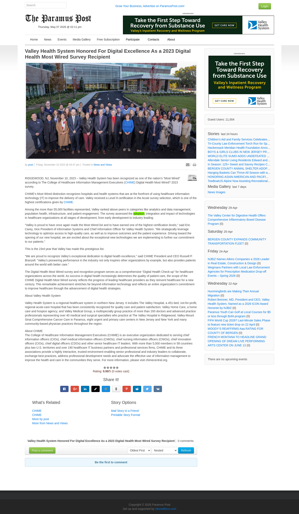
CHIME (129, 182)
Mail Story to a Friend (125, 410)
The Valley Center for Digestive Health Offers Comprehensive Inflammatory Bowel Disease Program (237, 219)
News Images (216, 192)
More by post (40, 419)
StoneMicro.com (165, 508)
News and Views (103, 164)
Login (264, 6)
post (30, 164)
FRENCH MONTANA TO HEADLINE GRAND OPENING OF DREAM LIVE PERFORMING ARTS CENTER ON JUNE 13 (237, 341)
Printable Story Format (125, 415)
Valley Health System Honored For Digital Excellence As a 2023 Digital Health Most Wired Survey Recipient (108, 54)
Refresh (186, 450)
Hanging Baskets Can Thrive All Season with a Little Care (245, 172)
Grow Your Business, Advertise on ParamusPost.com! (149, 6)
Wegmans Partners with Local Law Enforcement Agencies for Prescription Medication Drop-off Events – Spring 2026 (239, 271)
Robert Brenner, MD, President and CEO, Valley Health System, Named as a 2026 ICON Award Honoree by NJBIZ (239, 304)
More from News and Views (50, 423)
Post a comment (42, 450)
